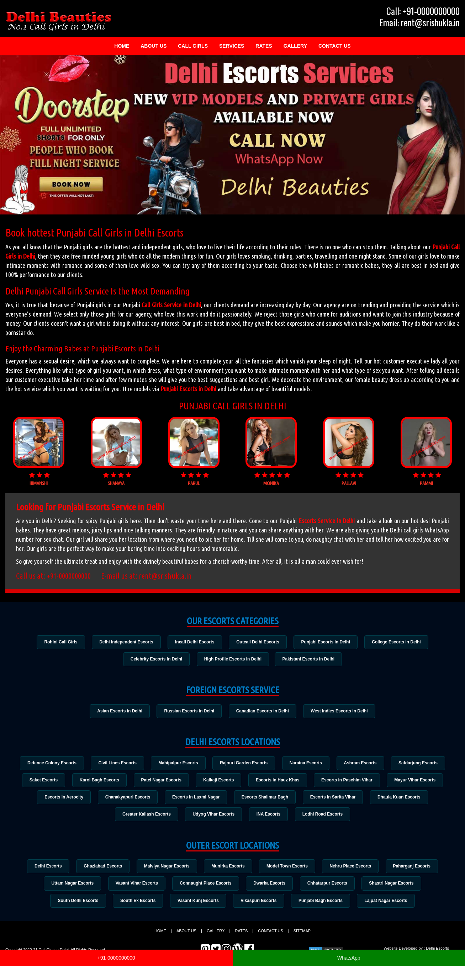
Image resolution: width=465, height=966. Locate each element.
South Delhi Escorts (75, 903)
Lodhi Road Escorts (324, 816)
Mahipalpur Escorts (177, 763)
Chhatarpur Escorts (329, 885)
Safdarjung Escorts (422, 763)
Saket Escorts (40, 781)
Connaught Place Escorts (205, 885)
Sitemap (302, 934)
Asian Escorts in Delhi (118, 711)
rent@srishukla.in (165, 575)
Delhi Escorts (44, 868)
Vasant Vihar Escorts (134, 885)
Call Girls (193, 46)
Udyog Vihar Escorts (213, 816)
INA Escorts (269, 816)
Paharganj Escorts (415, 868)
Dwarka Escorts (270, 885)
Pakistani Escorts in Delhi (310, 659)
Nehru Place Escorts (353, 868)
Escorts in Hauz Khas (279, 781)
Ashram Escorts (363, 763)
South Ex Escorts (136, 903)
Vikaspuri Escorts (259, 903)
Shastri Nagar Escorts (394, 885)
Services (231, 46)
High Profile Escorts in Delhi (232, 659)
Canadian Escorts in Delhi (263, 711)
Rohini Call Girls (57, 641)
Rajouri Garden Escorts (244, 763)
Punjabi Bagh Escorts (322, 903)
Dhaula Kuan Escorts (402, 798)
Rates (263, 46)
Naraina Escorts (307, 763)
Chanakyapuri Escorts (125, 798)
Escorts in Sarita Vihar (335, 798)
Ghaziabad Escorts (100, 868)
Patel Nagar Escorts (160, 781)
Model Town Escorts (288, 868)
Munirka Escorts (227, 868)
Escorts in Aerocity (61, 798)
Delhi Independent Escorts (124, 641)
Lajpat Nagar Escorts (389, 903)
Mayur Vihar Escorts (418, 781)
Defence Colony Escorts (48, 763)
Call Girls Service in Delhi (171, 304)
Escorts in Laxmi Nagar (195, 798)
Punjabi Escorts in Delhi (188, 388)
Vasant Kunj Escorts (197, 903)
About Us (154, 46)
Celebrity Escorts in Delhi (155, 659)
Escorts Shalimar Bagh (265, 798)
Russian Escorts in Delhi (189, 711)
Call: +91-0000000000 (423, 11)
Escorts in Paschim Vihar (349, 781)
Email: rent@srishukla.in (419, 22)
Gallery (295, 46)
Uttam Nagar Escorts (69, 885)
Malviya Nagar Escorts (165, 868)
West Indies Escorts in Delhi (341, 711)
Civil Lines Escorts (115, 763)
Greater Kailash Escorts (145, 816)
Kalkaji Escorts (218, 781)
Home (121, 46)
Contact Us (334, 46)
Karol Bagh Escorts (97, 781)
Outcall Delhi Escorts (258, 641)
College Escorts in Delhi (399, 641)
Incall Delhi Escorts (194, 641)
